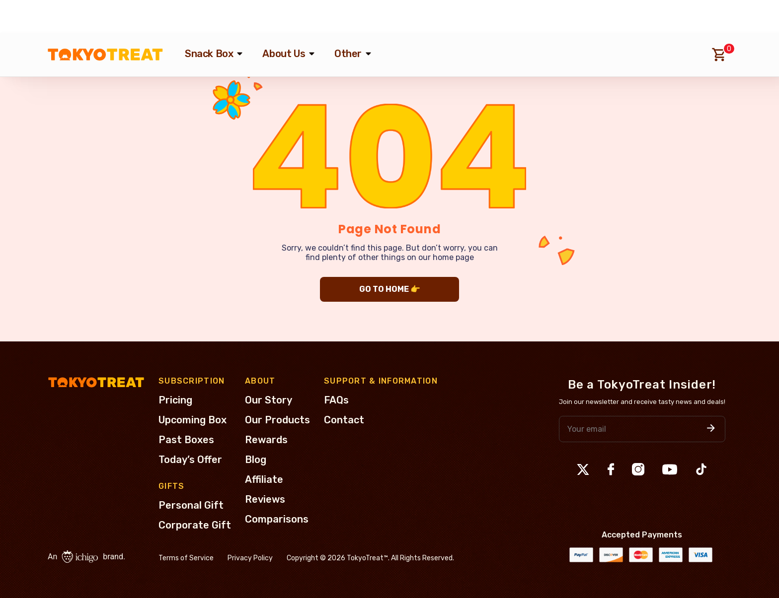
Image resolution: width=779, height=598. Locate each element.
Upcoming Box (192, 420)
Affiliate (264, 479)
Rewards (266, 440)
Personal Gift (191, 505)
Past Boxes (186, 440)
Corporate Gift (194, 525)
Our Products (277, 420)
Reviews (265, 499)
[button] (711, 429)
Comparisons (277, 519)
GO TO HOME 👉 (389, 289)
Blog (255, 460)
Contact (344, 420)
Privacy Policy (250, 558)
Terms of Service (186, 558)
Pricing (175, 400)
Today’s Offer (190, 460)
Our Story (268, 400)
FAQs (336, 400)
